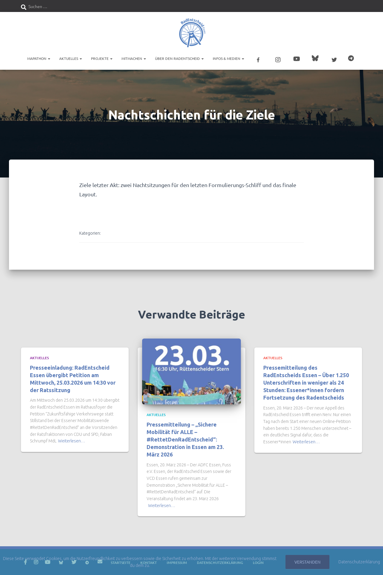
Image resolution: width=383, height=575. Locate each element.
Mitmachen (133, 58)
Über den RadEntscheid (179, 58)
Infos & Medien (228, 58)
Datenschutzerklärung (359, 561)
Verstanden (307, 562)
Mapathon (38, 58)
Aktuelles (70, 58)
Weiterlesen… (71, 440)
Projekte (102, 58)
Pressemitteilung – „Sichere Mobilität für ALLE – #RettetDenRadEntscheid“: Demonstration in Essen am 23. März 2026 (185, 439)
